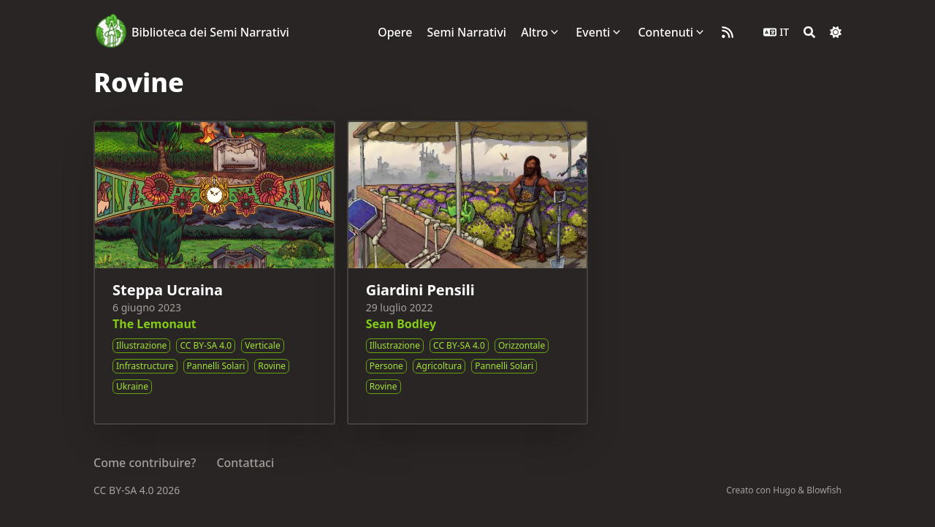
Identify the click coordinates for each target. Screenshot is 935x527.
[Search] (809, 32)
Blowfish (824, 490)
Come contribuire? (145, 463)
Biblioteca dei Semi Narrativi (210, 32)
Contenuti (665, 32)
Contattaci (245, 463)
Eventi (593, 32)
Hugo (784, 490)
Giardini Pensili (420, 290)
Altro (534, 32)
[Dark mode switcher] (836, 32)
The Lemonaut (154, 324)
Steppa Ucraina (167, 290)
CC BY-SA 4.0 (125, 490)
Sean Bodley (401, 324)
